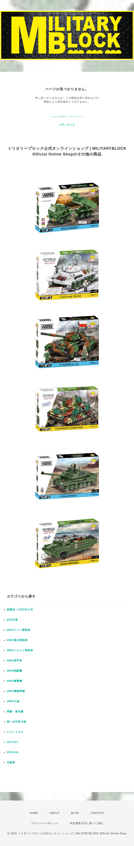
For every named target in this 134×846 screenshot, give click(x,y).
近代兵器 (12, 619)
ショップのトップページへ (67, 116)
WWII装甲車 (14, 660)
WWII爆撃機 (14, 680)
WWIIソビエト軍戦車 (20, 650)
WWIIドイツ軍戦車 (18, 629)
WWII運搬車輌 (16, 691)
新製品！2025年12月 (20, 609)
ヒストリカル (15, 731)
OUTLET (12, 742)
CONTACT (97, 813)
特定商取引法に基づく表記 (86, 823)
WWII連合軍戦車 (17, 640)
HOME (34, 813)
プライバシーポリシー (44, 823)
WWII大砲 (13, 701)
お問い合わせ (67, 124)
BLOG (75, 813)
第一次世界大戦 (16, 721)
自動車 (11, 762)
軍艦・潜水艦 (15, 711)
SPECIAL (13, 752)
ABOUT (55, 813)
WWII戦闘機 (14, 670)
